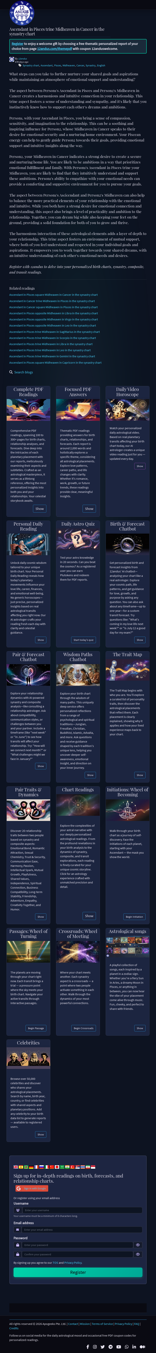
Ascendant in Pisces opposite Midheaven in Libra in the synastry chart (53, 313)
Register (17, 43)
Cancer (80, 65)
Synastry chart (31, 65)
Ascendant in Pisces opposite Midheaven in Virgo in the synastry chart (53, 319)
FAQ (136, 1323)
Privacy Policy (72, 1262)
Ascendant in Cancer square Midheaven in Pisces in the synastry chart (53, 307)
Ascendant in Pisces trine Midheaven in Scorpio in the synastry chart (52, 338)
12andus (22, 58)
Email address (24, 1223)
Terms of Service (102, 1323)
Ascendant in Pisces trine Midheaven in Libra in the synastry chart (50, 344)
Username (21, 1203)
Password (20, 1238)
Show (39, 508)
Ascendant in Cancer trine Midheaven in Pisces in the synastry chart (52, 301)
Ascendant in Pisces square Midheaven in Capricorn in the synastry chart (55, 362)
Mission (85, 1323)
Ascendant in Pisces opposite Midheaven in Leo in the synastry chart (52, 325)
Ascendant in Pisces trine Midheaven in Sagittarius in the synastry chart (54, 332)
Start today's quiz (83, 640)
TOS (55, 1262)
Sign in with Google (31, 1188)
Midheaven (69, 65)
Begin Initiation (134, 916)
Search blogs (21, 372)
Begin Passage (36, 1028)
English (101, 65)
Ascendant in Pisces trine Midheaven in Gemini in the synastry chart (52, 356)
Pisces (57, 65)
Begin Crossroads (83, 1028)
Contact (73, 1323)
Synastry (91, 65)
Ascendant (47, 65)
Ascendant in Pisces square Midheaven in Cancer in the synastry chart (53, 295)
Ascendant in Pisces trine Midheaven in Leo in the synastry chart (50, 350)
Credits (13, 1327)
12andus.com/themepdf (54, 48)
